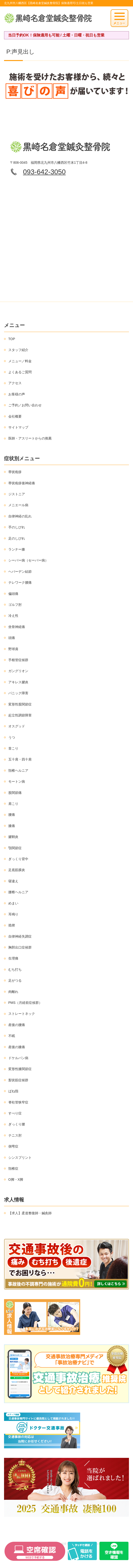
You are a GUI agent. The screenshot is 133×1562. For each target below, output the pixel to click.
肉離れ (13, 992)
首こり (13, 748)
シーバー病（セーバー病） (28, 560)
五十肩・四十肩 (20, 759)
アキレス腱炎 (18, 682)
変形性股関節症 (20, 704)
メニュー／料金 (20, 361)
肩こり (13, 804)
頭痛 (11, 638)
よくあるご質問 (20, 372)
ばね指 (13, 1091)
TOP (11, 339)
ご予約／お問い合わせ (25, 405)
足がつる (15, 980)
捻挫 (11, 925)
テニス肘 (15, 1135)
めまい (13, 903)
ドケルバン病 (18, 1058)
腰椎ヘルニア (18, 892)
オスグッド (16, 726)
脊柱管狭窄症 (18, 1102)
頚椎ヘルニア (18, 770)
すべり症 (15, 1113)
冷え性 (13, 616)
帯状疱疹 (15, 472)
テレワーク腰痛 (20, 582)
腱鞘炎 (13, 837)
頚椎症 (13, 1168)
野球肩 (13, 649)
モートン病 (16, 781)
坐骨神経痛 (16, 627)
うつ (11, 737)
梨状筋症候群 (18, 1080)
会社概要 (15, 416)
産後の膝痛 (16, 1047)
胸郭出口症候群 (20, 947)
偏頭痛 (13, 594)
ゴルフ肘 (15, 605)
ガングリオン (18, 671)
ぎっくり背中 (18, 859)
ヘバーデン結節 (20, 571)
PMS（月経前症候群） (25, 1003)
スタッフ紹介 (18, 350)
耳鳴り (13, 914)
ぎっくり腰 (16, 1124)
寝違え (13, 881)
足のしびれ (16, 538)
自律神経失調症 (20, 936)
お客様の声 (16, 394)
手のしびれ (16, 527)
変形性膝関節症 (20, 1069)
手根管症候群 (18, 660)
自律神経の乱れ (20, 516)
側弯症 (13, 1146)
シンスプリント (20, 1157)
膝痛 (11, 826)
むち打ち (15, 969)
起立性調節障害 (20, 715)
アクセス (15, 383)
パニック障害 (18, 693)
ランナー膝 (16, 549)
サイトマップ (18, 427)
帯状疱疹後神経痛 (21, 483)
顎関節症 (15, 848)
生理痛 (13, 958)
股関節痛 (15, 793)
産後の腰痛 (16, 1025)
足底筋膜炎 (16, 870)
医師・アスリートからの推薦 (30, 438)
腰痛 (11, 815)
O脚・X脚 (15, 1179)
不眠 (11, 1036)
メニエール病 (18, 505)
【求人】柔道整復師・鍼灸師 (30, 1213)
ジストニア (16, 494)
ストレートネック (21, 1014)
